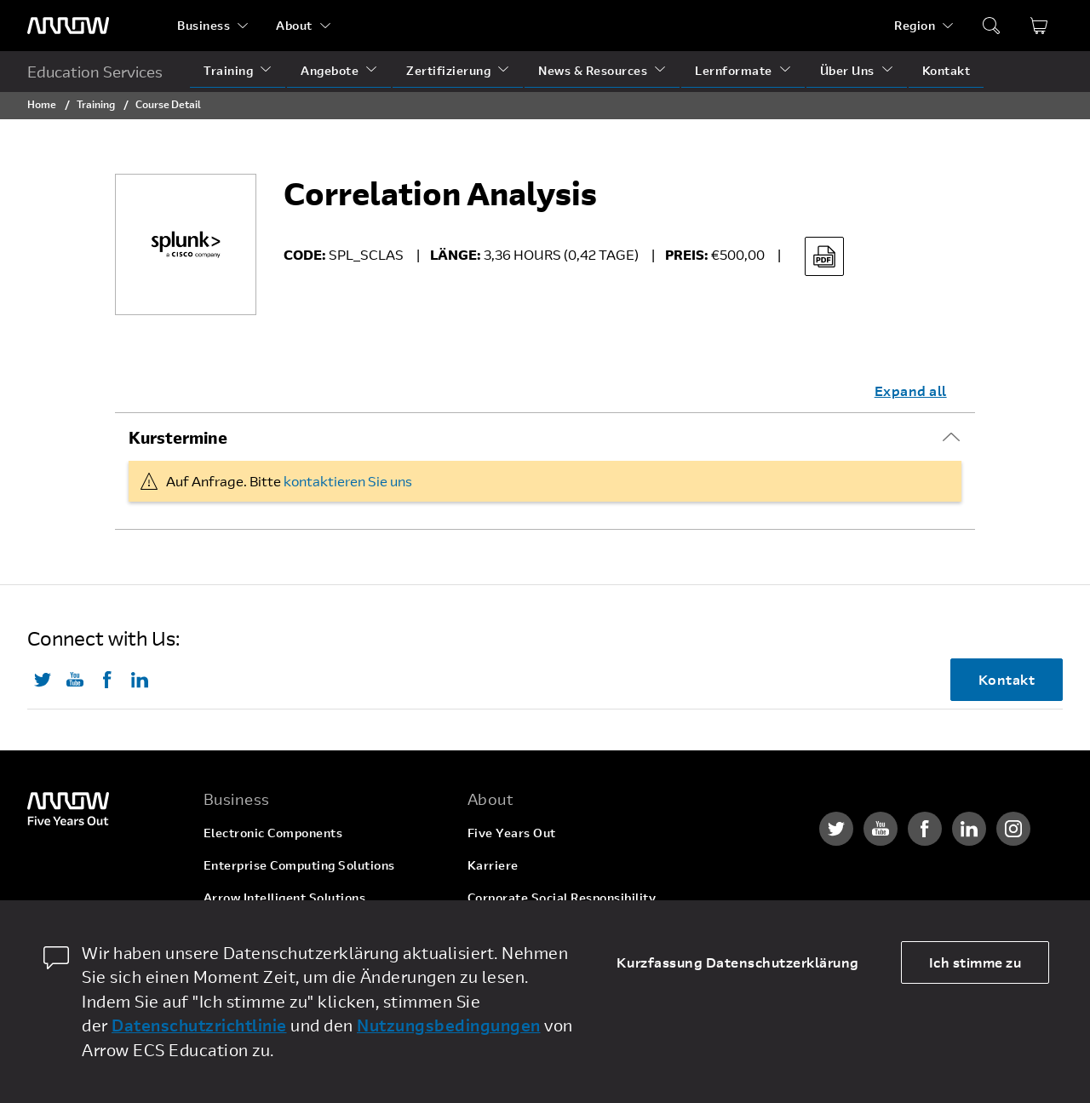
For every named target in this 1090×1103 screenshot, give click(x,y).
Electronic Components (273, 832)
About (294, 25)
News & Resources (592, 70)
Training (228, 70)
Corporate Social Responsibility (562, 897)
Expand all (911, 390)
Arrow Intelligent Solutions (285, 897)
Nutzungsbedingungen (449, 1025)
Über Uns (847, 70)
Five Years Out (512, 832)
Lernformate (733, 70)
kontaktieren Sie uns (348, 481)
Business (203, 25)
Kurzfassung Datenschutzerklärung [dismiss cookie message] (738, 962)
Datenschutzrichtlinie (199, 1025)
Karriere (493, 865)
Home (41, 104)
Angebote (330, 70)
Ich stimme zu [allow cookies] (975, 962)
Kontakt (946, 70)
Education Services (95, 71)
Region (914, 25)
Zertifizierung (448, 70)
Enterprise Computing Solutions (299, 865)
